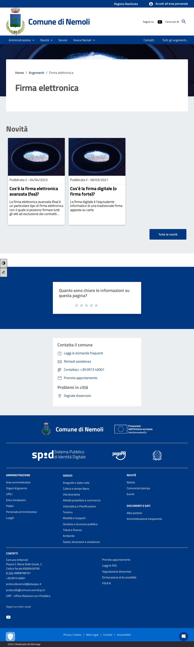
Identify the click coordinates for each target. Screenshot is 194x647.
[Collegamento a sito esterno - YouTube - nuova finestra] (159, 21)
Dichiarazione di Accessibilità (119, 577)
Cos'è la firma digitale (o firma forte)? (93, 191)
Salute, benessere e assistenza (81, 542)
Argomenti (36, 72)
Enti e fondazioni (16, 500)
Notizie (131, 482)
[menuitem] (149, 40)
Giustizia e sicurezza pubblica (80, 524)
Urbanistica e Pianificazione (79, 506)
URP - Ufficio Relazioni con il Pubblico (28, 596)
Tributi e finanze (72, 530)
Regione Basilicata (126, 4)
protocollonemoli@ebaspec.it (23, 584)
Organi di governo (16, 488)
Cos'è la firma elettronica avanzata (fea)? (33, 191)
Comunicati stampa (138, 488)
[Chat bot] (183, 636)
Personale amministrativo (21, 512)
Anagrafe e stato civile (76, 483)
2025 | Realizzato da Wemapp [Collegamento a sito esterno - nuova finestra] (24, 644)
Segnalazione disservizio (116, 571)
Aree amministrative (18, 482)
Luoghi (10, 518)
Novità (17, 128)
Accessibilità (124, 635)
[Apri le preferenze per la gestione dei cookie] (10, 636)
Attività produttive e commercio (82, 500)
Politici (10, 506)
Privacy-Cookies (72, 635)
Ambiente (69, 536)
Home (19, 72)
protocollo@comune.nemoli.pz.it (25, 590)
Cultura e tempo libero (76, 488)
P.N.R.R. (106, 583)
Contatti (12, 553)
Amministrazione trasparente (144, 519)
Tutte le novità (168, 234)
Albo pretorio (134, 513)
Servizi (67, 475)
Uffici (9, 494)
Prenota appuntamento (116, 559)
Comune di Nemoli (59, 21)
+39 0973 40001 (15, 578)
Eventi (130, 494)
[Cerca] (184, 21)
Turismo (68, 512)
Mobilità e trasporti (74, 518)
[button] (168, 4)
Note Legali (92, 635)
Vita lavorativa (71, 494)
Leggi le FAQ (109, 565)
